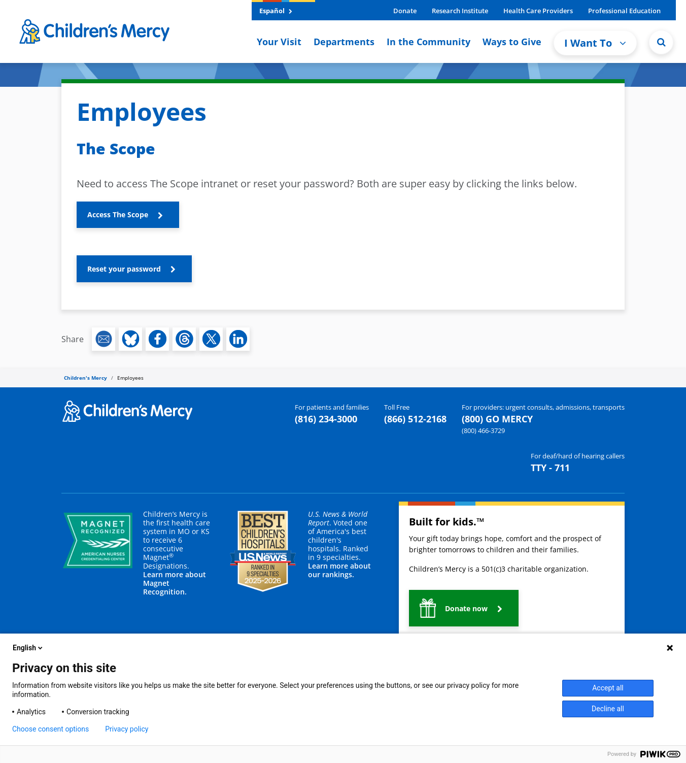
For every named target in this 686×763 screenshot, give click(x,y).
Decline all (608, 709)
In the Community (428, 42)
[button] (128, 215)
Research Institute (460, 10)
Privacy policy (126, 729)
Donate (405, 10)
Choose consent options (50, 729)
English (28, 648)
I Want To (595, 43)
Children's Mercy (85, 377)
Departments (344, 42)
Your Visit (279, 42)
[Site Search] (661, 42)
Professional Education (624, 10)
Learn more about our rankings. (339, 570)
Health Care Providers (538, 10)
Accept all (608, 688)
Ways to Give (512, 42)
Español (275, 10)
